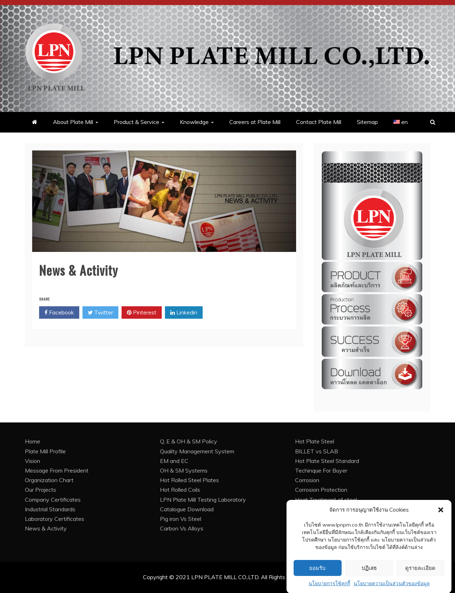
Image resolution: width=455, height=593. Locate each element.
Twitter (100, 313)
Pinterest (141, 313)
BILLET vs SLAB (316, 451)
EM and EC (174, 460)
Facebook (59, 313)
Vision (32, 460)
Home (32, 441)
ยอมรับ (317, 575)
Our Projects (40, 489)
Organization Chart (49, 480)
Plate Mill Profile (45, 451)
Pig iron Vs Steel (180, 518)
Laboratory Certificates (54, 518)
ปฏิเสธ (369, 575)
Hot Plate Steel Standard (327, 460)
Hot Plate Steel (314, 441)
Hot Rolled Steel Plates (189, 480)
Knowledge (194, 121)
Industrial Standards (50, 509)
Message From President (57, 470)
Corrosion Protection (321, 489)
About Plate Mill (73, 121)
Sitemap (367, 121)
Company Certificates (53, 499)
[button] (440, 516)
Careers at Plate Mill (254, 121)
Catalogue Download (187, 509)
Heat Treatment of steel (326, 499)
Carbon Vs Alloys (181, 528)
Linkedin (183, 313)
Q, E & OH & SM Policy (188, 441)
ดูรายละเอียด (420, 575)
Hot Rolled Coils (180, 489)
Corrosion (307, 480)
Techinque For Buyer (321, 470)
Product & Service (136, 121)
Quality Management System (197, 451)
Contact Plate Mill (318, 121)
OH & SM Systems (184, 470)
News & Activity (46, 528)
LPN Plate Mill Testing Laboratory (203, 499)
